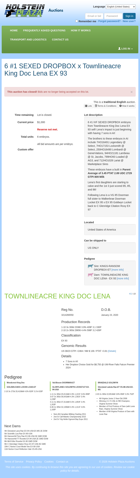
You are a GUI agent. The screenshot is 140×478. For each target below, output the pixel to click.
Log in (125, 48)
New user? (129, 21)
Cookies (49, 461)
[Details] (112, 351)
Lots (88, 106)
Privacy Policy (34, 461)
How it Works (81, 30)
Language (99, 6)
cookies (26, 467)
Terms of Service (13, 461)
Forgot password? (109, 21)
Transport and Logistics (28, 39)
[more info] (118, 269)
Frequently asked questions (44, 30)
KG (130, 294)
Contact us (60, 39)
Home (14, 30)
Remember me (85, 21)
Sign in (129, 16)
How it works (127, 106)
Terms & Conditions (105, 106)
